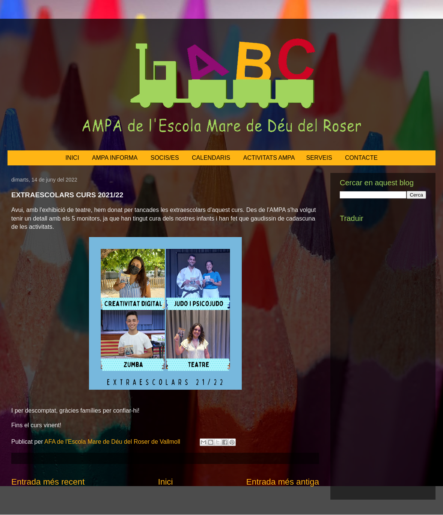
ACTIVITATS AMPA (269, 158)
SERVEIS (319, 158)
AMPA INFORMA (115, 158)
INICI (72, 158)
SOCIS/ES (165, 158)
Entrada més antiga (282, 481)
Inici (165, 481)
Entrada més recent (47, 481)
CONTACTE (361, 158)
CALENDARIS (211, 158)
